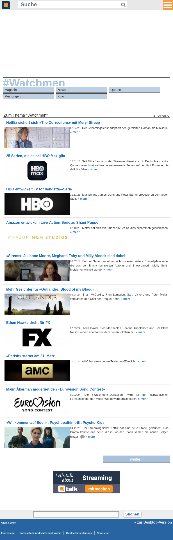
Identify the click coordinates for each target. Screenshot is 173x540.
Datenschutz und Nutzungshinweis (40, 533)
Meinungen (12, 96)
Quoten (115, 90)
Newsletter (103, 533)
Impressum (8, 533)
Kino (60, 96)
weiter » (136, 459)
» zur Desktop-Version (153, 522)
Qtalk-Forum (8, 522)
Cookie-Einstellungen (79, 533)
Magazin (11, 90)
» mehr (75, 132)
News (61, 90)
